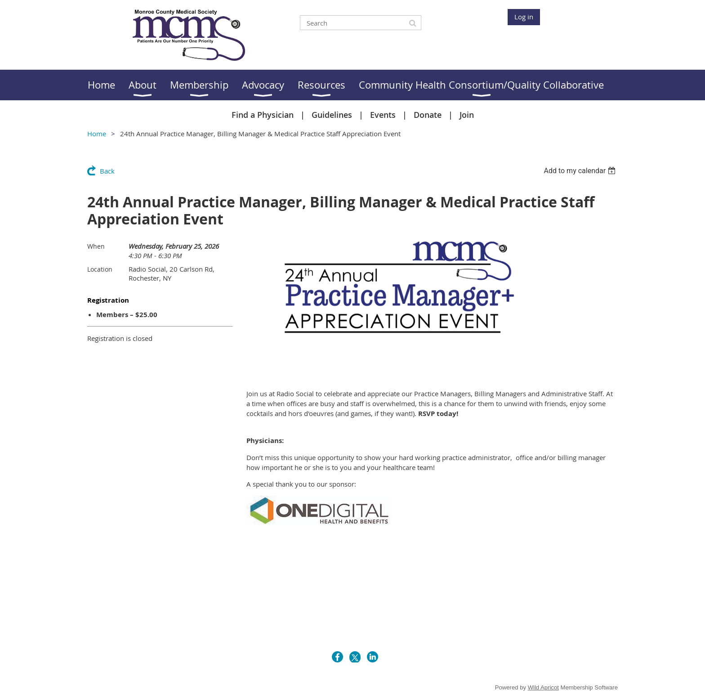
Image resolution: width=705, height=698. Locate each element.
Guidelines (332, 114)
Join (467, 114)
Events (383, 114)
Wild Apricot (543, 687)
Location (99, 269)
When (96, 246)
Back (107, 170)
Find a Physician (263, 114)
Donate (428, 114)
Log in (523, 16)
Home (96, 133)
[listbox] (581, 170)
